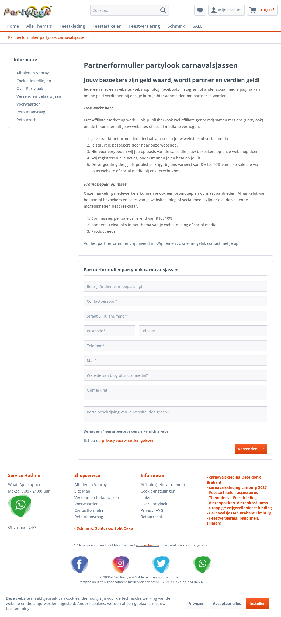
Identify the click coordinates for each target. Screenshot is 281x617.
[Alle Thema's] (39, 26)
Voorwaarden (28, 104)
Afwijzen (196, 603)
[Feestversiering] (144, 26)
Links (145, 497)
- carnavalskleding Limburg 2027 (237, 487)
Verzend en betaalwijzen (38, 96)
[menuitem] (129, 10)
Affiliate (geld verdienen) (163, 484)
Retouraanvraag (30, 111)
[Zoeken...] (129, 10)
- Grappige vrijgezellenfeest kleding (239, 507)
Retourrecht (27, 119)
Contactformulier (89, 510)
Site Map (82, 491)
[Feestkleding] (72, 26)
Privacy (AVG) (152, 510)
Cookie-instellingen (33, 80)
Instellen (257, 603)
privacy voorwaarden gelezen (128, 440)
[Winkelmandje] (262, 10)
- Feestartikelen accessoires (232, 492)
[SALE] (197, 26)
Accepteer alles (227, 603)
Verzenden (251, 448)
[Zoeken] (163, 10)
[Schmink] (176, 26)
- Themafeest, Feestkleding (232, 497)
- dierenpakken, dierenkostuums (237, 502)
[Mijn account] (226, 10)
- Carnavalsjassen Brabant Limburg (239, 512)
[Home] (13, 26)
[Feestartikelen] (107, 26)
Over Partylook (29, 88)
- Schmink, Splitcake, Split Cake (103, 528)
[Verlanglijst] (200, 10)
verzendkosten (147, 545)
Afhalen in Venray (32, 72)
